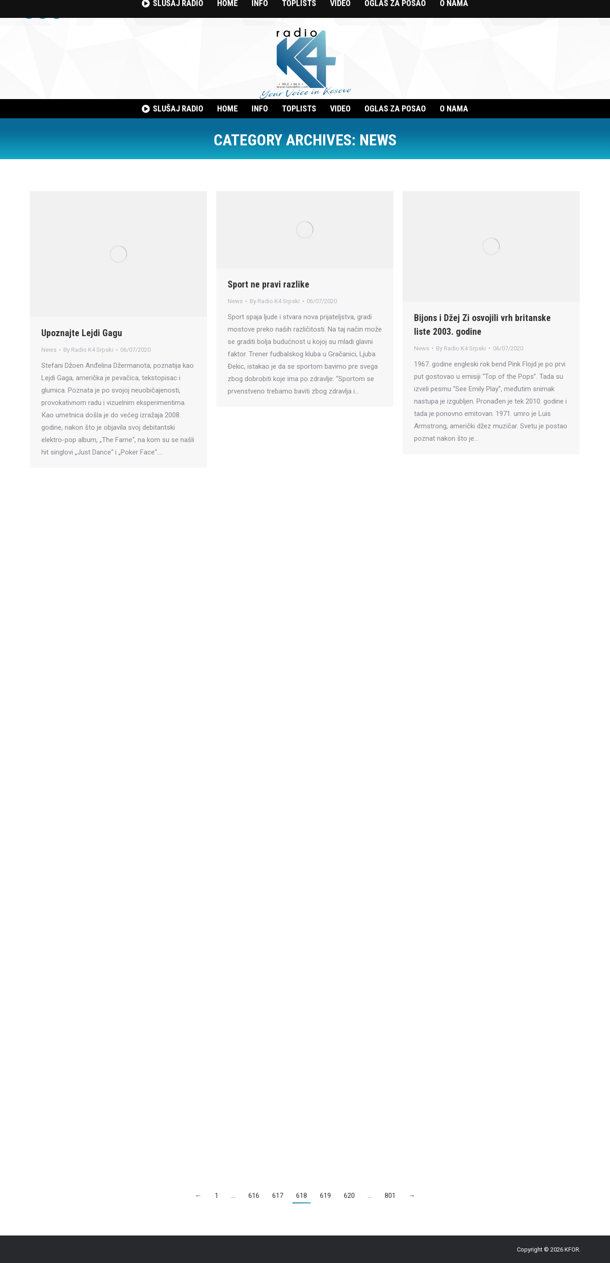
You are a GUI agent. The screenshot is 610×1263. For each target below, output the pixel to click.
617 (277, 1195)
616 (253, 1195)
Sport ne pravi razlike (268, 284)
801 (390, 1195)
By (88, 349)
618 (301, 1195)
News (48, 349)
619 (325, 1195)
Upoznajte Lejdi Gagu (81, 332)
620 (349, 1195)
